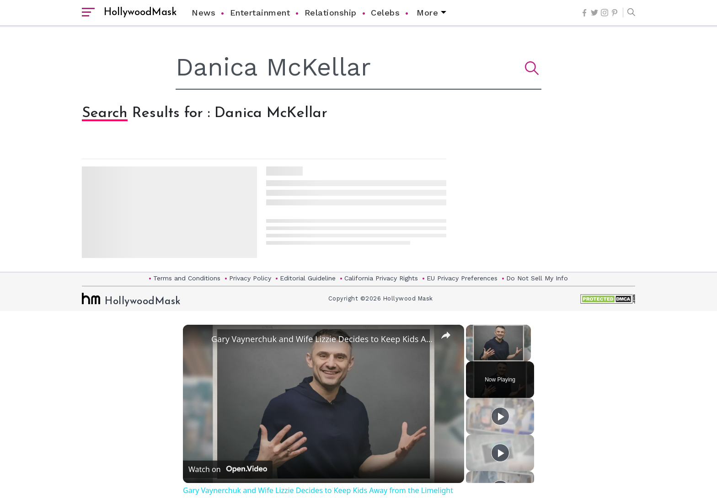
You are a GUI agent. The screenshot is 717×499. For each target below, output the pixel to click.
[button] (629, 12)
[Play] (500, 416)
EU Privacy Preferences (462, 278)
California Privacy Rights (381, 278)
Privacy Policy (250, 278)
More (427, 12)
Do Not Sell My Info (537, 278)
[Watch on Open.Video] (228, 469)
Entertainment (260, 12)
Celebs (385, 12)
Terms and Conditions (186, 278)
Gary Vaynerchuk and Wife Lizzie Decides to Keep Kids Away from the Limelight (322, 338)
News (203, 12)
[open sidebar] (88, 13)
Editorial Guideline (308, 278)
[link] (197, 339)
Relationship (331, 12)
